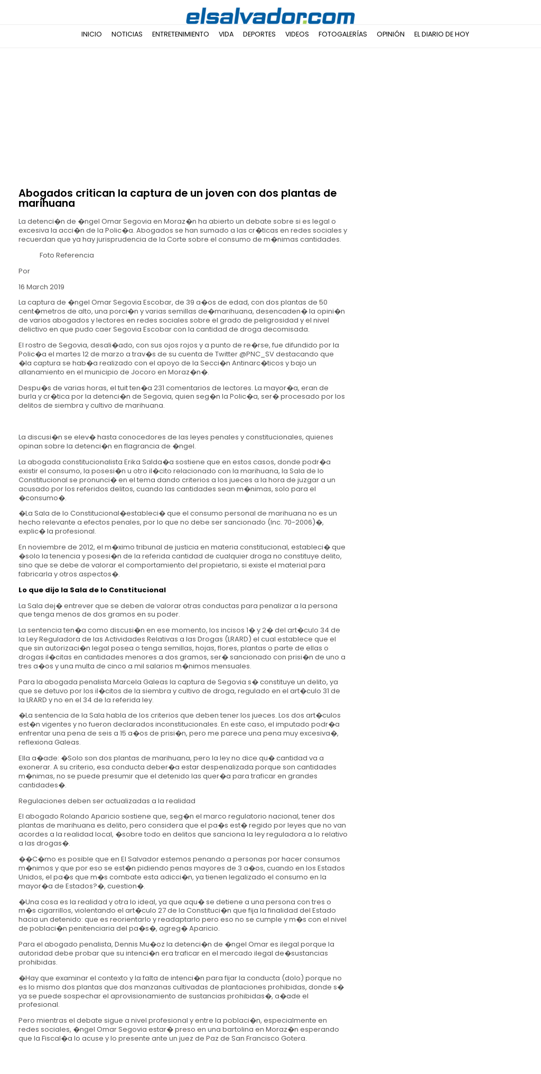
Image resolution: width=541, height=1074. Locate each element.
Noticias (127, 34)
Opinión (391, 34)
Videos (297, 34)
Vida (226, 34)
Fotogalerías (343, 34)
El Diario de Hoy (441, 34)
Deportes (259, 34)
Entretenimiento (180, 34)
